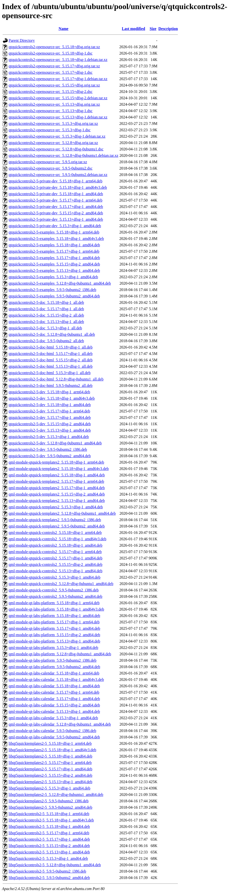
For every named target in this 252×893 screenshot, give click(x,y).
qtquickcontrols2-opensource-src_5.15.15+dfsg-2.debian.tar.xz (58, 98)
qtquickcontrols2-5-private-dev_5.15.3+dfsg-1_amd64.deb (55, 226)
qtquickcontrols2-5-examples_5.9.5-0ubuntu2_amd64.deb (54, 296)
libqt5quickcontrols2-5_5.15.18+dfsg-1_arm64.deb (49, 814)
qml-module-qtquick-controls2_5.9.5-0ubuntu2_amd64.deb (55, 596)
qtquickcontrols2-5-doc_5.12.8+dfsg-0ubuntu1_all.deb (52, 334)
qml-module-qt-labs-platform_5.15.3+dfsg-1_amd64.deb (53, 647)
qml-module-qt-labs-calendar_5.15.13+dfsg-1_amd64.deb (54, 711)
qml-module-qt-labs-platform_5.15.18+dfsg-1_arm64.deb (54, 603)
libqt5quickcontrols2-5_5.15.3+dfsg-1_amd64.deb (48, 858)
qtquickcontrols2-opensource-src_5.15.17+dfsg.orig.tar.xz (54, 66)
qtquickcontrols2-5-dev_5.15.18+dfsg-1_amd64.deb (50, 405)
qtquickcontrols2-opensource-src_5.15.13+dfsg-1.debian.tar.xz (58, 117)
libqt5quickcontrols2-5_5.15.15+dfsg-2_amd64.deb (49, 846)
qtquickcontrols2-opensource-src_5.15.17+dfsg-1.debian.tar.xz (58, 79)
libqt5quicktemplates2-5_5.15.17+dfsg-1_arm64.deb (50, 763)
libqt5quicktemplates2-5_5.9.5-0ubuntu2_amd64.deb (50, 807)
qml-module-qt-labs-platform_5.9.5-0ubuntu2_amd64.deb (54, 667)
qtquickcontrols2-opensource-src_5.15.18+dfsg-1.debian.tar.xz (58, 60)
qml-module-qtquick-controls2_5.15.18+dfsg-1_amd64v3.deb (57, 539)
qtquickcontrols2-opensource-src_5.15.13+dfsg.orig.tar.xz (54, 104)
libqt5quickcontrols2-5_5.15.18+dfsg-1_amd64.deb (49, 826)
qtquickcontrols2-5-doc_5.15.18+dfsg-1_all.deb (46, 302)
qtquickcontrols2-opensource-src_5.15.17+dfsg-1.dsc (51, 72)
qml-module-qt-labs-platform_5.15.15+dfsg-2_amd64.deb (54, 635)
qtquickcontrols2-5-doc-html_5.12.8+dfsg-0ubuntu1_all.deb (56, 379)
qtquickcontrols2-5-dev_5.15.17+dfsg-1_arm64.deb (49, 411)
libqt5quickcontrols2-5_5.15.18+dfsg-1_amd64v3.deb (51, 820)
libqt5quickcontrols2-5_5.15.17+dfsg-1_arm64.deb (49, 833)
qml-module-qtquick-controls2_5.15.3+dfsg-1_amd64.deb (54, 577)
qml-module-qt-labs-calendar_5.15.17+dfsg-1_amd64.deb (54, 699)
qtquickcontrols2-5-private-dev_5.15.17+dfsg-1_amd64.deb (56, 207)
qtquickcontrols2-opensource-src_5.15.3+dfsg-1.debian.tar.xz (57, 136)
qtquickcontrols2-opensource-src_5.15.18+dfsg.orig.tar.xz (54, 47)
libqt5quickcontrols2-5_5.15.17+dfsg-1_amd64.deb (49, 839)
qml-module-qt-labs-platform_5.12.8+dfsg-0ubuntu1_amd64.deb (60, 654)
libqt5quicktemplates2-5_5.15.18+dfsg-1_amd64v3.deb (52, 750)
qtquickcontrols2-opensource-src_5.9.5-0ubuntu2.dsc (51, 168)
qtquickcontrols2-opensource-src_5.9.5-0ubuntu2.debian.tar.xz (58, 175)
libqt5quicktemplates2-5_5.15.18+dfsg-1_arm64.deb (50, 743)
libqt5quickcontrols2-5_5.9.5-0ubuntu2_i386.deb (47, 871)
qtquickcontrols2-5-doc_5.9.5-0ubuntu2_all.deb (46, 341)
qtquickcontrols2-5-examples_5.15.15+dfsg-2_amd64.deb (54, 264)
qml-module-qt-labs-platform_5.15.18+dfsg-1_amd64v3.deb (56, 609)
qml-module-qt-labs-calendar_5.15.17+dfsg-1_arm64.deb (54, 692)
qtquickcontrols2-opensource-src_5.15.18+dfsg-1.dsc (51, 53)
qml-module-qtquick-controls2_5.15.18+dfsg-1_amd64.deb (55, 545)
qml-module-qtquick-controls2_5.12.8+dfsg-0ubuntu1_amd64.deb (61, 584)
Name (63, 29)
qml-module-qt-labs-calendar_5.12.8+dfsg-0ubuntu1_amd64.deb (60, 724)
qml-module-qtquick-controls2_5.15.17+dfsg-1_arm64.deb (55, 552)
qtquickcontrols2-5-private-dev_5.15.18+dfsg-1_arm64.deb (55, 181)
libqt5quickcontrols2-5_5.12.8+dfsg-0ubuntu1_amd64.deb (55, 865)
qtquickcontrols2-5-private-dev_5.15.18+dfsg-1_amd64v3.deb (58, 187)
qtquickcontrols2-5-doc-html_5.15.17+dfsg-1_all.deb (51, 353)
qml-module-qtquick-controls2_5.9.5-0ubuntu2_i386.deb (54, 590)
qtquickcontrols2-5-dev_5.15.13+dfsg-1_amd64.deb (50, 430)
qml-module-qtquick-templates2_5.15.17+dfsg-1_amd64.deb (57, 488)
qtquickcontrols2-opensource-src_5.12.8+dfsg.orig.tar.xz (53, 143)
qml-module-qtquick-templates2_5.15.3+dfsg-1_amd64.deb (56, 507)
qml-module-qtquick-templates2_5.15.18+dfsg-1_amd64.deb (57, 475)
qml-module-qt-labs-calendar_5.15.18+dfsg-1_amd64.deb (54, 686)
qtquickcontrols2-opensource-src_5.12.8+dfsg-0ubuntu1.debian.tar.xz (63, 155)
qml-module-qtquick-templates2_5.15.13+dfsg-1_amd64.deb (57, 500)
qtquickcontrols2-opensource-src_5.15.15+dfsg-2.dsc (51, 91)
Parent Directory (22, 40)
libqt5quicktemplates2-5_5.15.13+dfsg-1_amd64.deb (50, 782)
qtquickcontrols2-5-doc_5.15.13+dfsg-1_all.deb (46, 322)
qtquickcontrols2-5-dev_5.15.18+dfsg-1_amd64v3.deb (52, 398)
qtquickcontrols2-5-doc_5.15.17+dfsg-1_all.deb (46, 309)
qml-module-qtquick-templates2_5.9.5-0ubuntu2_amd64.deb (57, 526)
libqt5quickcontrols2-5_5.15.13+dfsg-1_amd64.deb (49, 852)
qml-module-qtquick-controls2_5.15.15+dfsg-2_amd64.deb (55, 564)
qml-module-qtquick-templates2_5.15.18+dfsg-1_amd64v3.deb (59, 469)
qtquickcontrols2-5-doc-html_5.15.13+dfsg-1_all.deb (51, 366)
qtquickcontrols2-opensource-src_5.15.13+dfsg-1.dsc (51, 111)
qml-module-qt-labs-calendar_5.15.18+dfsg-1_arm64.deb (54, 673)
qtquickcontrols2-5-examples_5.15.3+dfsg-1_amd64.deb (53, 277)
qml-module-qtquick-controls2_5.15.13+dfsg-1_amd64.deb (55, 571)
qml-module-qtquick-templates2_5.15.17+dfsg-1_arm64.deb (56, 481)
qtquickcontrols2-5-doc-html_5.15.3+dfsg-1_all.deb (50, 373)
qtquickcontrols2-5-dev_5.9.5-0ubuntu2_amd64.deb (50, 456)
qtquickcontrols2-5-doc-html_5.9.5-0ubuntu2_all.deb (51, 385)
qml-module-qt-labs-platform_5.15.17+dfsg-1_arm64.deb (54, 622)
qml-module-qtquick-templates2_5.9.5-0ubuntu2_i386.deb (55, 520)
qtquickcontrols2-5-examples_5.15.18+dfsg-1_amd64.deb (54, 245)
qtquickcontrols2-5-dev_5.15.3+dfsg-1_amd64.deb (49, 437)
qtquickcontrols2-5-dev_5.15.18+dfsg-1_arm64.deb (49, 392)
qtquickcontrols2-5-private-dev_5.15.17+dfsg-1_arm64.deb (55, 200)
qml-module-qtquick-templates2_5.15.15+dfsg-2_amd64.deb (57, 494)
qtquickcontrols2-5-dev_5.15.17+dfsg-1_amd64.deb (50, 417)
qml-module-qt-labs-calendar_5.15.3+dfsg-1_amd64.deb (53, 718)
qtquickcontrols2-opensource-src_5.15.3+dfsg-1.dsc (50, 130)
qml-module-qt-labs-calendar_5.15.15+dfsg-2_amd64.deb (54, 705)
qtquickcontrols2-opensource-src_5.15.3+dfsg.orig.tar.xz (53, 123)
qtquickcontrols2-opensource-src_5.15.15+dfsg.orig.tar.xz (54, 85)
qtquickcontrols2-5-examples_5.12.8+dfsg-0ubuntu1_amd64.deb (60, 283)
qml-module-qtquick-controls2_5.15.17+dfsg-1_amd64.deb (55, 558)
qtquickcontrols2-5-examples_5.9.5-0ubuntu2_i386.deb (52, 290)
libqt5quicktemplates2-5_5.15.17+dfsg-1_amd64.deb (50, 769)
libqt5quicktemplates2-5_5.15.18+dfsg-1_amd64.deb (50, 756)
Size (153, 29)
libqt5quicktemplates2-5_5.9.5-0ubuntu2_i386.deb (49, 801)
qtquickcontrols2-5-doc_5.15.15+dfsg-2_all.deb (46, 315)
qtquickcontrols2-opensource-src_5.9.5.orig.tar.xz (48, 162)
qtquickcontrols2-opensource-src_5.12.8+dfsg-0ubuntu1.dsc (56, 149)
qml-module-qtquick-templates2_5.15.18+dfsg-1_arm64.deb (56, 462)
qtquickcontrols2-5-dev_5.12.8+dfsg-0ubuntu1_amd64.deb (55, 443)
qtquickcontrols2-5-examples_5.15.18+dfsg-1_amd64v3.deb (56, 238)
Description (168, 29)
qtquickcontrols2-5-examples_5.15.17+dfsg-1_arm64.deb (54, 251)
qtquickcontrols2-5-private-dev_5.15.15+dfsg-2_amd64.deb (56, 213)
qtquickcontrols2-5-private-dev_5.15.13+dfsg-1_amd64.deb (56, 219)
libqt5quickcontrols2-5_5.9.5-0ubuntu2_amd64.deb (49, 878)
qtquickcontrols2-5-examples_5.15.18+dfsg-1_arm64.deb (54, 232)
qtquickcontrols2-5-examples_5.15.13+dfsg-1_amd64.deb (54, 270)
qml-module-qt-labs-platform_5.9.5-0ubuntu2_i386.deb (52, 660)
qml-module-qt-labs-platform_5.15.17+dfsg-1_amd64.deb (54, 628)
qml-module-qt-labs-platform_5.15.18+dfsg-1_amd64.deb (54, 616)
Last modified (133, 29)
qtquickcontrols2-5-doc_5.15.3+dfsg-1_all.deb (45, 328)
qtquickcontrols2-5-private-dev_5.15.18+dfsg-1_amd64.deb (56, 194)
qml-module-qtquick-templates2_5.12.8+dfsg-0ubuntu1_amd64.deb (62, 513)
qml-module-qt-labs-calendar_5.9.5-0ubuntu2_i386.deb (52, 731)
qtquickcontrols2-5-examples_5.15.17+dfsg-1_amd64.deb (54, 258)
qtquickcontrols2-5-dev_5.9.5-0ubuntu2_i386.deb (48, 449)
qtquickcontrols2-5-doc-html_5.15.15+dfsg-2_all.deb (51, 360)
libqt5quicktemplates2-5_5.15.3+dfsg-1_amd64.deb (49, 788)
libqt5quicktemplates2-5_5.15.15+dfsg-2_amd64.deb (50, 775)
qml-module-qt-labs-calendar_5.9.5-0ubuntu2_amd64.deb (54, 737)
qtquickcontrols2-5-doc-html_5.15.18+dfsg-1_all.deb (51, 347)
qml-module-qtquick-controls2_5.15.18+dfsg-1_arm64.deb (55, 532)
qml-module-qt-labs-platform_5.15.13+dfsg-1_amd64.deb (54, 641)
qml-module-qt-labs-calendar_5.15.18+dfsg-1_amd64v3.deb (56, 679)
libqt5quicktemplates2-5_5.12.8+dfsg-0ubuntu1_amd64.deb (56, 794)
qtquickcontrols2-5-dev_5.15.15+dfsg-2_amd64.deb (50, 424)
